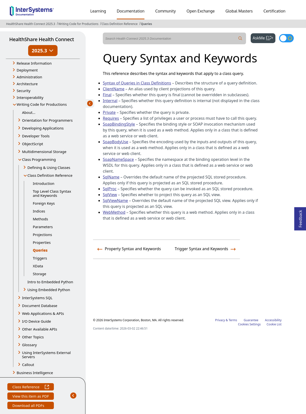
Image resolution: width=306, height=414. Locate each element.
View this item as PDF (30, 397)
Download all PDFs (28, 406)
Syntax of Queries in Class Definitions (137, 83)
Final (107, 94)
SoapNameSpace (118, 159)
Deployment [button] (27, 70)
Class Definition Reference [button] (49, 175)
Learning (98, 11)
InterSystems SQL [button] (37, 297)
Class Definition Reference (120, 24)
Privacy (220, 320)
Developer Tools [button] (35, 135)
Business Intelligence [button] (35, 372)
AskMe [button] (264, 37)
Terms (233, 320)
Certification (274, 11)
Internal (110, 100)
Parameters (43, 226)
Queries (146, 24)
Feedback (300, 217)
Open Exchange (201, 11)
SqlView (110, 194)
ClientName (113, 89)
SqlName (111, 177)
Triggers (40, 258)
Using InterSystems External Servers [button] (46, 354)
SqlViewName (115, 200)
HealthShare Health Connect (41, 39)
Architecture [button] (27, 83)
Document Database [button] (39, 305)
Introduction (43, 183)
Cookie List (274, 324)
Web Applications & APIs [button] (43, 313)
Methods (40, 218)
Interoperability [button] (30, 97)
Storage (39, 273)
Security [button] (23, 90)
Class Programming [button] (39, 159)
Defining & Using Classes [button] (48, 167)
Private (109, 112)
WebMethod (114, 212)
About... (28, 112)
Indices (39, 211)
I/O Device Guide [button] (36, 321)
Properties (42, 242)
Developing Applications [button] (43, 128)
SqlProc (110, 188)
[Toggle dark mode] (286, 38)
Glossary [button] (29, 344)
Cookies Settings (249, 324)
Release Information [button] (34, 63)
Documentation (130, 11)
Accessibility (273, 320)
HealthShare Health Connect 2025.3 (30, 24)
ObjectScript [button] (32, 143)
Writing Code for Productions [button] (42, 104)
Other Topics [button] (33, 336)
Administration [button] (29, 76)
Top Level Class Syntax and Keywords (52, 193)
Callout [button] (28, 364)
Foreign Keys (44, 203)
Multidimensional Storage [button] (44, 151)
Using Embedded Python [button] (48, 289)
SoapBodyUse (115, 141)
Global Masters (239, 11)
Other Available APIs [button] (39, 329)
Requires (111, 118)
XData (38, 265)
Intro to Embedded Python (50, 281)
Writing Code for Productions (78, 24)
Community (165, 11)
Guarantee (251, 320)
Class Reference (30, 387)
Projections (42, 234)
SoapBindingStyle (119, 124)
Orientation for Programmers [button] (47, 120)
